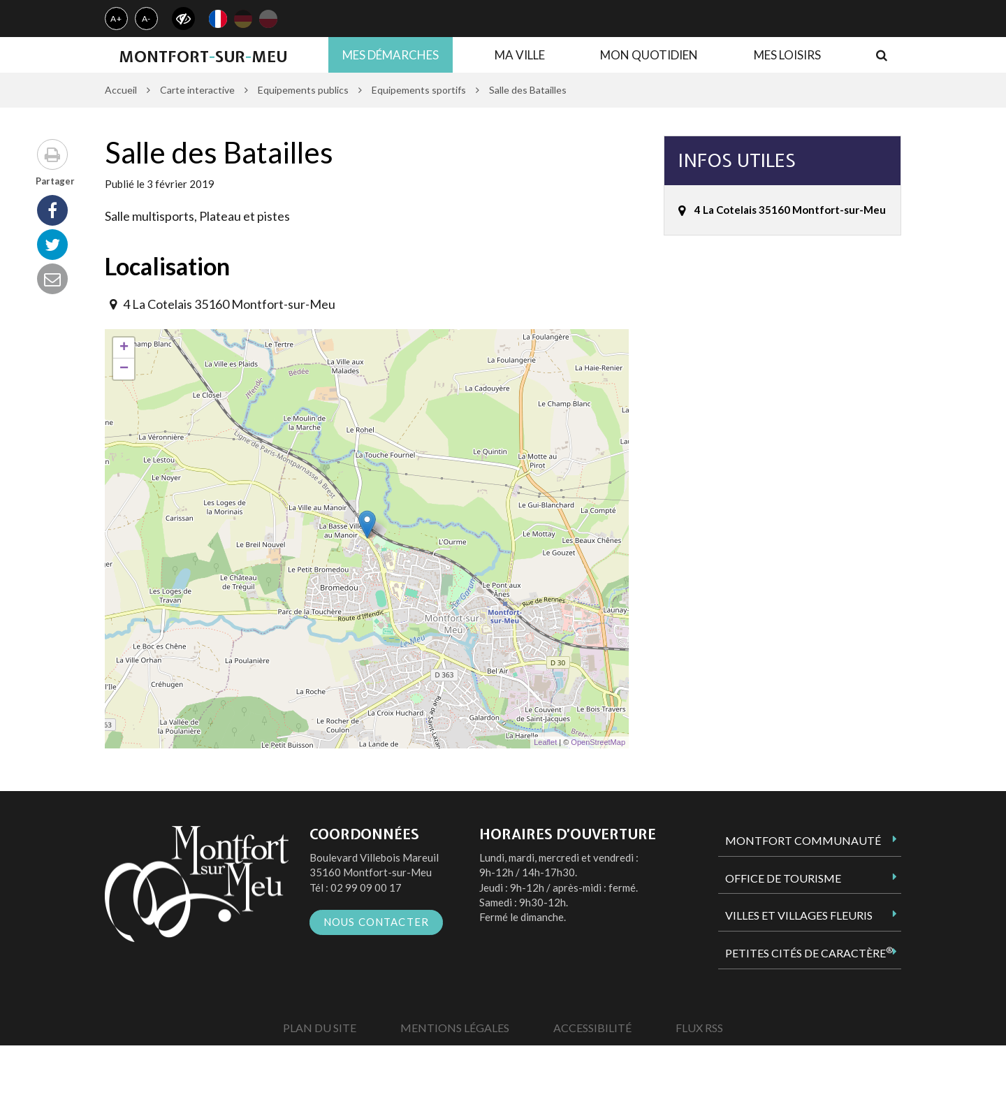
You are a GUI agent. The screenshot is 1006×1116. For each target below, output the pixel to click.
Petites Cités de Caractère (809, 952)
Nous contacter (376, 921)
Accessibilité (592, 1027)
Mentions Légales (454, 1027)
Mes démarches (390, 55)
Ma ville (520, 55)
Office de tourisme (783, 878)
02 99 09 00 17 (366, 887)
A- (147, 18)
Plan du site (319, 1027)
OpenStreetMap (598, 742)
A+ (116, 18)
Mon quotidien (649, 55)
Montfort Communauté (803, 840)
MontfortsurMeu (203, 56)
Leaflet (545, 742)
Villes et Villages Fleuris (799, 915)
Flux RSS (699, 1027)
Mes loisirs (787, 55)
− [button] (124, 368)
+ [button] (124, 348)
